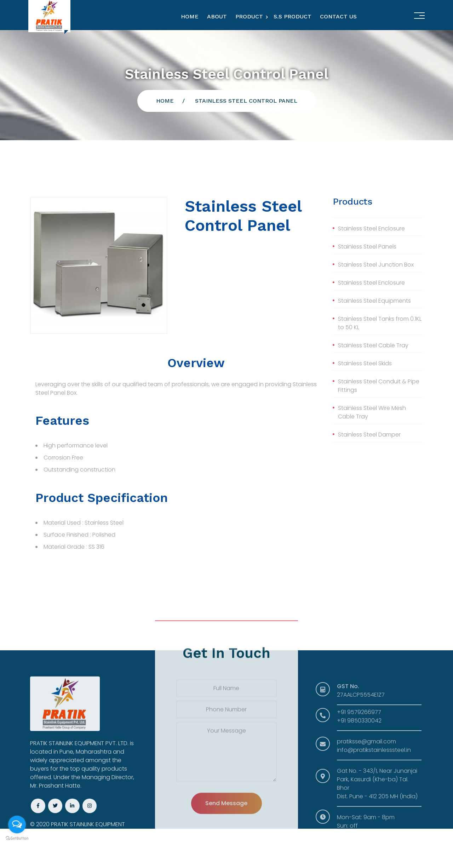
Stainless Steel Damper (369, 434)
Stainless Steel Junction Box (376, 265)
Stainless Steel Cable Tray (373, 345)
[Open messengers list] (17, 824)
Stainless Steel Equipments (374, 301)
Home (190, 16)
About (217, 16)
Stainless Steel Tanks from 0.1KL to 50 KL (380, 323)
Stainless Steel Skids (365, 363)
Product (249, 16)
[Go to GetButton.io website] (17, 838)
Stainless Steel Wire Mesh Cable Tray (372, 412)
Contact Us (338, 16)
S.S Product (292, 16)
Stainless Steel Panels (367, 246)
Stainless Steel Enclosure (371, 228)
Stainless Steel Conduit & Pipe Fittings (378, 385)
